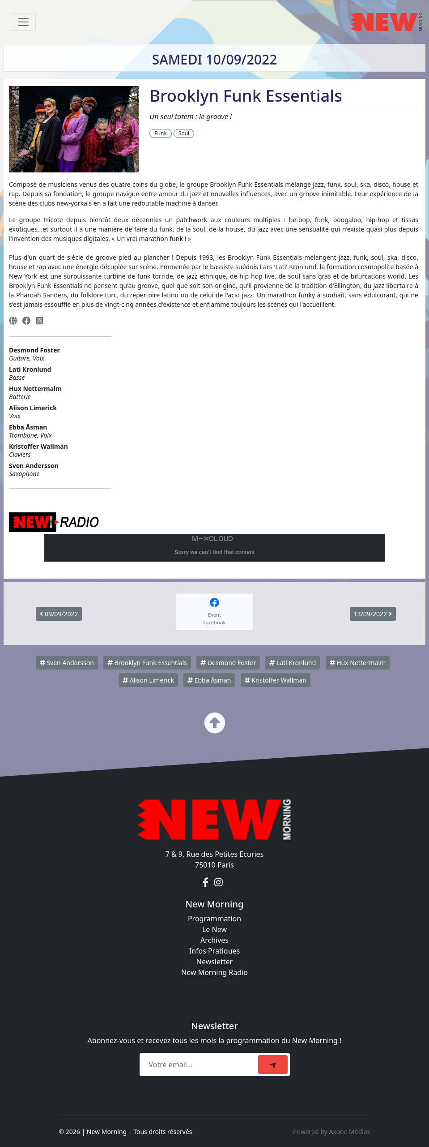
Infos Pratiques (214, 951)
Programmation (214, 919)
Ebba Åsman (209, 680)
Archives (214, 940)
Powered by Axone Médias (331, 1131)
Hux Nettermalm (358, 662)
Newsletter (214, 962)
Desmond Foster (228, 662)
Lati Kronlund (292, 662)
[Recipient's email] (200, 1064)
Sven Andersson (67, 662)
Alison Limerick (148, 680)
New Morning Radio (214, 972)
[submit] (273, 1064)
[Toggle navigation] (23, 22)
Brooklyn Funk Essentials (147, 662)
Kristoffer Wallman (275, 680)
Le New (214, 929)
